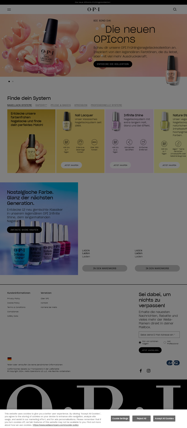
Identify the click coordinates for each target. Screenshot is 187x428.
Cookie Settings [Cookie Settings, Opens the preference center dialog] (120, 420)
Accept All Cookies (164, 420)
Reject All (141, 420)
